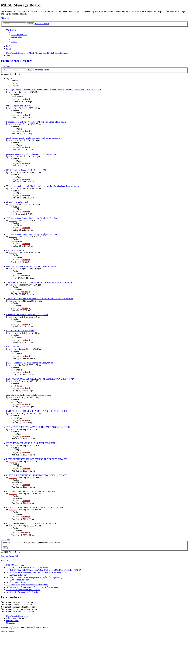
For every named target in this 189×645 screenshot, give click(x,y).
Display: (12, 543)
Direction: (49, 543)
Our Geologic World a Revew (18, 106)
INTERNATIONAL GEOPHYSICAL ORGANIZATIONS (30, 491)
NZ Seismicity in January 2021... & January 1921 (26, 170)
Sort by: (30, 543)
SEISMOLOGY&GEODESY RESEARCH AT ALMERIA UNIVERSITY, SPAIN (40, 379)
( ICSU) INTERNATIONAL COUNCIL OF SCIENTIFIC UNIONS (34, 507)
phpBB (14, 627)
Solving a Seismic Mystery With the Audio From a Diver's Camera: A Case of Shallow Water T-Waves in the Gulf (53, 90)
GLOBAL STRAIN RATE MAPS (20, 331)
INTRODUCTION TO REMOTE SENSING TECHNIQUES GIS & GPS (36, 459)
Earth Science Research (16, 60)
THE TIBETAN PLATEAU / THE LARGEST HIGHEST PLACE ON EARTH (39, 282)
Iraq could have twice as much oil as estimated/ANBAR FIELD (32, 523)
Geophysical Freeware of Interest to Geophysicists (27, 314)
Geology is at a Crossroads (17, 202)
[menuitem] (19, 34)
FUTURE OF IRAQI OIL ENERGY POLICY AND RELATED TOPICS (36, 411)
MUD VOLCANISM (15, 250)
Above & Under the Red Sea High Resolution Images (28, 395)
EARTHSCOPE (12, 347)
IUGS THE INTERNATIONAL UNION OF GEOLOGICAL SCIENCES (36, 475)
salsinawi (13, 92)
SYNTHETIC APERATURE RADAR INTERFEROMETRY (31, 443)
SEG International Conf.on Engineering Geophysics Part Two (31, 218)
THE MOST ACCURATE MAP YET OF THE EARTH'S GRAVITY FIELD (38, 427)
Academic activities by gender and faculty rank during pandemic (33, 138)
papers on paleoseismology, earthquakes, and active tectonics (31, 154)
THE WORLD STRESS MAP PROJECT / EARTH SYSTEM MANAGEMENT (39, 298)
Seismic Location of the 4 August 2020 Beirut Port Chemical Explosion (36, 122)
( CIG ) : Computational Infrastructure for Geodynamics (29, 363)
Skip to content (7, 18)
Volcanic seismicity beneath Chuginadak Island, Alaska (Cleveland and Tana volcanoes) (42, 186)
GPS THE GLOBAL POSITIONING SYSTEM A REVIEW (31, 266)
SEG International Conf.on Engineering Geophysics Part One (31, 234)
